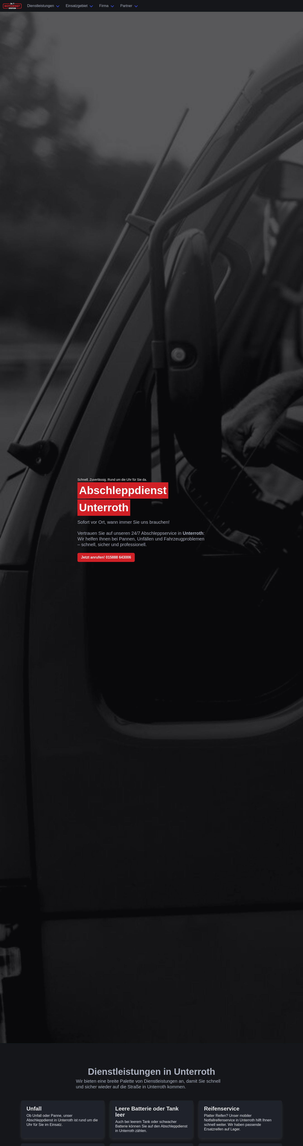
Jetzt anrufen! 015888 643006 (106, 557)
